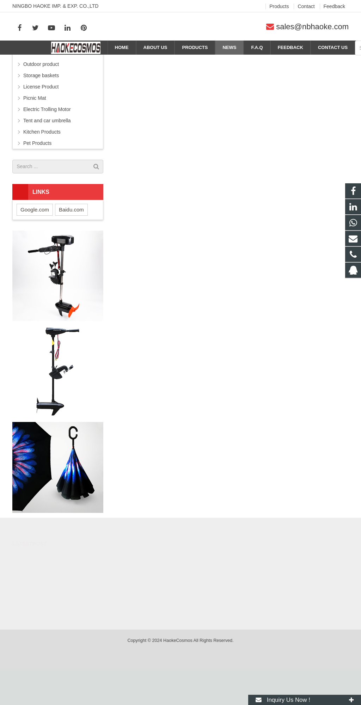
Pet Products (37, 179)
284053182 (205, 593)
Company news (333, 60)
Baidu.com (71, 246)
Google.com (34, 246)
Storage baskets (41, 112)
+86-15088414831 (211, 604)
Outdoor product (41, 100)
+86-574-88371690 (212, 614)
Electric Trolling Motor (47, 145)
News (304, 60)
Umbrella (33, 89)
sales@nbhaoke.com (312, 26)
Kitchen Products (42, 168)
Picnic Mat (34, 134)
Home (284, 60)
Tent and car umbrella (47, 157)
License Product (41, 123)
